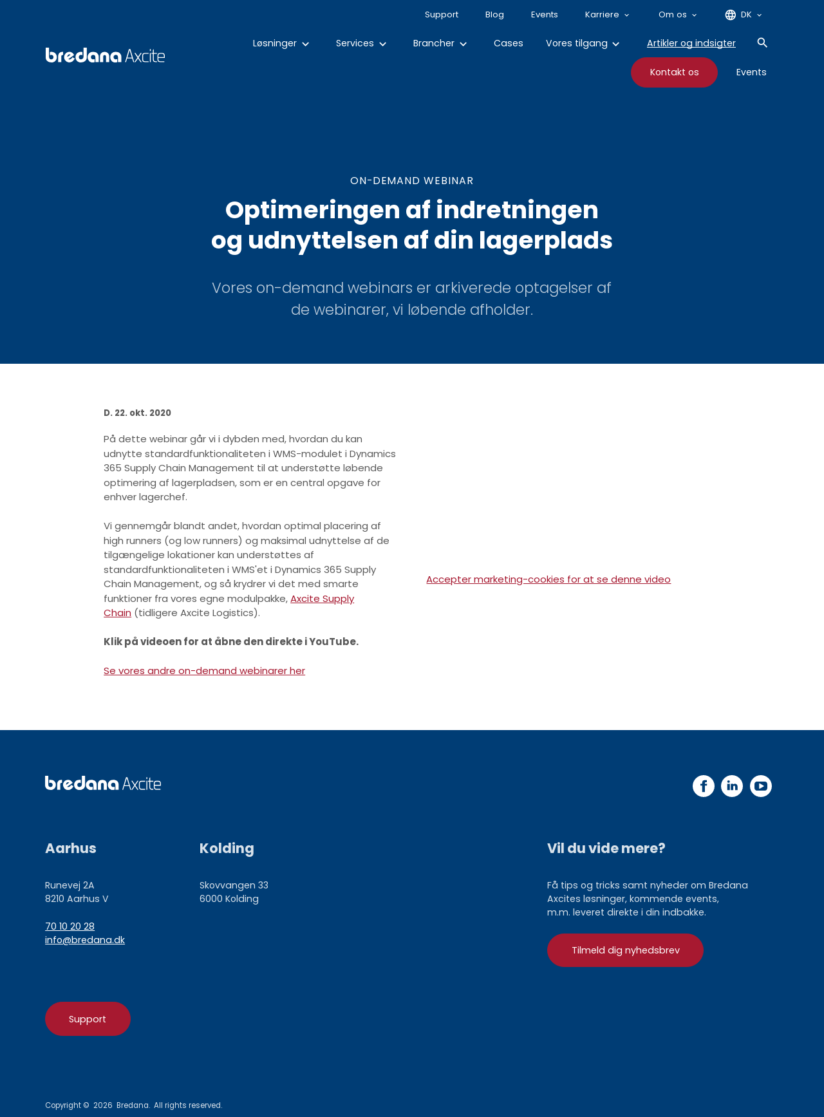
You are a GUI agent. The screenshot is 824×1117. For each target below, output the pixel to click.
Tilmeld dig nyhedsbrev (626, 950)
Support (87, 1019)
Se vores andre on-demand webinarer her (204, 670)
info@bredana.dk (85, 940)
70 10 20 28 (70, 926)
